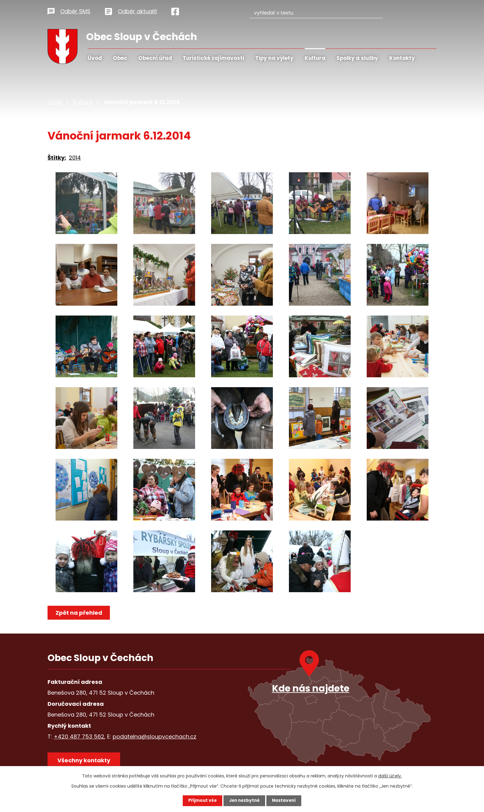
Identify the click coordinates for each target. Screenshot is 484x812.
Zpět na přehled (79, 613)
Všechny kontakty (84, 761)
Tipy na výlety (274, 58)
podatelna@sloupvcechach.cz (154, 736)
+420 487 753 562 (79, 736)
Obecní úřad (155, 58)
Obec (120, 58)
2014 (75, 157)
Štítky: (57, 157)
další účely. (390, 776)
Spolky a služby (357, 58)
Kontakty (402, 58)
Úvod (95, 58)
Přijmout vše (201, 800)
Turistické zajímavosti (213, 58)
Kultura (315, 58)
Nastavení (285, 800)
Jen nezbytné (244, 800)
